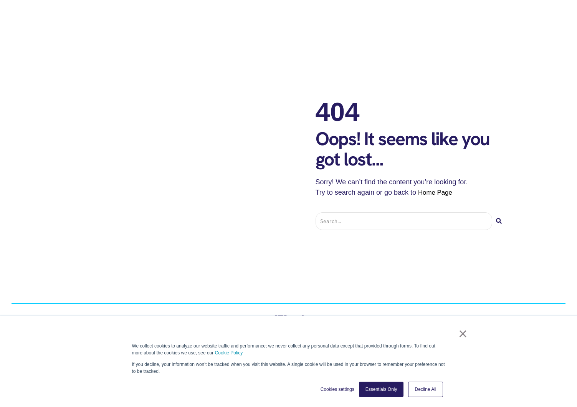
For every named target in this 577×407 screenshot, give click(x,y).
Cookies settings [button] (337, 389)
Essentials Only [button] (381, 389)
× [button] (465, 335)
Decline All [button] (425, 389)
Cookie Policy (229, 353)
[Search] (499, 221)
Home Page (436, 192)
